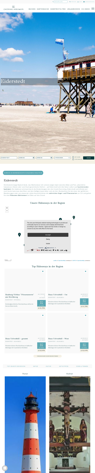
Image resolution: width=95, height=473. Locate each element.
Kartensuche (43, 9)
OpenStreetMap (61, 260)
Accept (48, 235)
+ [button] (7, 208)
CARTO (74, 260)
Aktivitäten (63, 366)
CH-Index (85, 9)
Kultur (48, 366)
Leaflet (54, 260)
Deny (48, 239)
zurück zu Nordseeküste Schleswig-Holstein (23, 173)
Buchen (32, 9)
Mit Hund (77, 157)
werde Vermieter (88, 1)
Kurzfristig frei (58, 9)
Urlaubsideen (73, 9)
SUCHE (89, 158)
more (48, 243)
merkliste (73, 1)
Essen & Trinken (82, 366)
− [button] (7, 211)
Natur (35, 366)
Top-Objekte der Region (16, 366)
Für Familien (78, 159)
